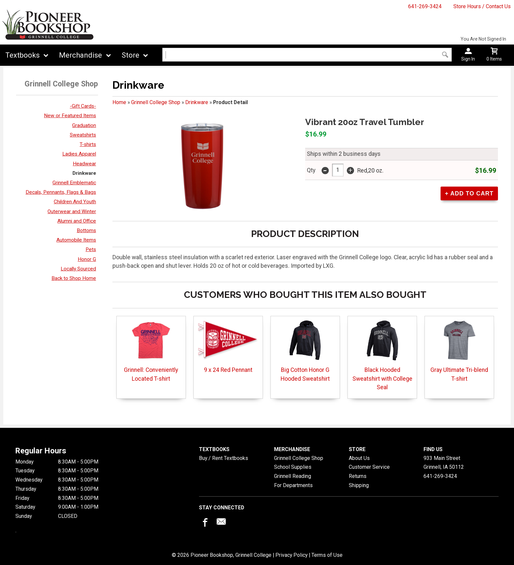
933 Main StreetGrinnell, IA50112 (444, 462)
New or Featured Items (70, 115)
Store (130, 55)
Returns (357, 476)
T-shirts (88, 144)
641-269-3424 (425, 6)
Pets (91, 249)
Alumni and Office (76, 221)
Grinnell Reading (292, 476)
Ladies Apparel (79, 154)
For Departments (293, 485)
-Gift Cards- (83, 106)
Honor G (87, 259)
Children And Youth (75, 202)
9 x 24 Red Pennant (228, 346)
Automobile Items (76, 240)
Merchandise (80, 55)
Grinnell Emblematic (74, 183)
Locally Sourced (78, 269)
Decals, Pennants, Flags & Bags (61, 192)
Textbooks (22, 55)
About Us (359, 458)
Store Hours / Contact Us (482, 6)
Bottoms (86, 230)
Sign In (468, 59)
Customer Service (369, 467)
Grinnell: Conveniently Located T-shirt (151, 351)
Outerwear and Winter (72, 211)
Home (119, 102)
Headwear (84, 164)
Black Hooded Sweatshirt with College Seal (382, 355)
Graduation (84, 125)
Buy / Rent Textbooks (223, 458)
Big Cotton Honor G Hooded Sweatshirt (305, 351)
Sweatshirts (83, 135)
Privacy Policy (291, 555)
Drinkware (84, 173)
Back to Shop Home (73, 278)
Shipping (359, 485)
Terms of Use (327, 555)
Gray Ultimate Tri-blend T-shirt (459, 351)
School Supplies (292, 467)
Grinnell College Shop (155, 102)
